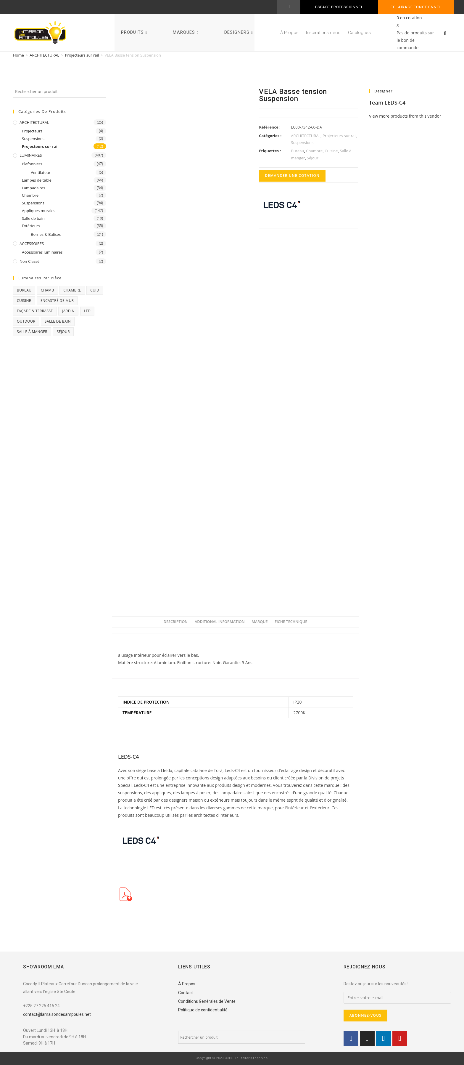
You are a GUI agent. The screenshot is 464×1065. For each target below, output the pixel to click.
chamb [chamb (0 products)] (47, 290)
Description (176, 621)
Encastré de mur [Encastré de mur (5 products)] (57, 300)
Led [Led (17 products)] (87, 310)
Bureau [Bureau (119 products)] (24, 290)
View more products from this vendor (405, 116)
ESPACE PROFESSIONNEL (339, 7)
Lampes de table (36, 180)
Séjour (312, 158)
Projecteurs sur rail (82, 55)
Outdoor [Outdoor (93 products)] (26, 321)
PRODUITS (135, 32)
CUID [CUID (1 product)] (94, 290)
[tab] (176, 622)
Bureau (297, 150)
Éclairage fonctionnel (416, 7)
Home (18, 55)
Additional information (220, 621)
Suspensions (33, 138)
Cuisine (331, 150)
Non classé (29, 261)
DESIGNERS (239, 32)
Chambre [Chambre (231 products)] (72, 290)
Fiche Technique (291, 621)
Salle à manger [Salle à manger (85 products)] (32, 331)
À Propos (289, 32)
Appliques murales (38, 210)
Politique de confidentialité (203, 1010)
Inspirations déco (323, 32)
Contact (185, 992)
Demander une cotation (292, 175)
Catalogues (359, 32)
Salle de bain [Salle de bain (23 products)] (58, 321)
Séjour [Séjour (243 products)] (63, 331)
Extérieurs (31, 225)
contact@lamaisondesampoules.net (57, 1014)
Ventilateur (41, 172)
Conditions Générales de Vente (207, 1001)
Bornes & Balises (46, 234)
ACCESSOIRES (32, 243)
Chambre (30, 195)
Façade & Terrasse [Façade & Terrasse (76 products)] (35, 310)
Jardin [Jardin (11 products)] (68, 310)
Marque (260, 621)
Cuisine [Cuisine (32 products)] (24, 300)
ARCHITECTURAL (44, 55)
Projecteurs (32, 131)
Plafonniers (32, 163)
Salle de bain (33, 218)
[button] (445, 33)
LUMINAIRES (31, 155)
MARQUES (186, 32)
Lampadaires (33, 187)
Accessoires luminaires (42, 252)
